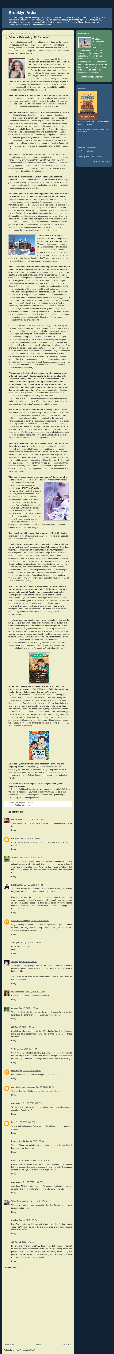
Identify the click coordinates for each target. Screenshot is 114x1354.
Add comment (11, 1267)
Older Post (67, 1344)
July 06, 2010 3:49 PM (33, 885)
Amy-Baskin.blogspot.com (23, 1087)
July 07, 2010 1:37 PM (32, 1071)
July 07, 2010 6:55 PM (32, 1103)
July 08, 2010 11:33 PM (33, 1182)
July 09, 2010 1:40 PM (28, 1220)
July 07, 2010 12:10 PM (27, 1049)
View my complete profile (91, 77)
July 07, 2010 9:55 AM (28, 962)
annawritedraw (17, 992)
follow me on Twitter (102, 162)
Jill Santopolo (60, 59)
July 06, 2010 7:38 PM (40, 921)
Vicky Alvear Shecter (20, 921)
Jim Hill (14, 962)
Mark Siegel (16, 1071)
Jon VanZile (16, 857)
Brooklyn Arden (23, 12)
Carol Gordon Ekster (20, 1160)
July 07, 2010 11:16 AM (24, 1027)
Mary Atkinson (17, 819)
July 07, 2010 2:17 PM (45, 1087)
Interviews (26, 805)
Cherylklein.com (87, 151)
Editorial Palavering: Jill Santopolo (29, 37)
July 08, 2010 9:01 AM (35, 1141)
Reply (13, 830)
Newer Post (9, 1344)
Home (38, 1344)
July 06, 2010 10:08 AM (32, 857)
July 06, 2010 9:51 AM (34, 819)
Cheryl (97, 39)
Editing (18, 805)
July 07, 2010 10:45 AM (28, 1008)
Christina (15, 838)
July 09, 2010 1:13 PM (38, 1201)
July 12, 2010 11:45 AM (24, 1242)
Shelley (14, 1220)
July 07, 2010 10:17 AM (35, 992)
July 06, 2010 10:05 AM (30, 838)
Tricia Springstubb (19, 1201)
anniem (14, 1008)
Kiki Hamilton (17, 885)
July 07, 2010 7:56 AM (32, 942)
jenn (13, 1122)
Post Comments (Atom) (25, 1350)
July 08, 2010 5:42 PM (39, 1160)
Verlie (13, 1049)
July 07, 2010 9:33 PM (25, 1122)
